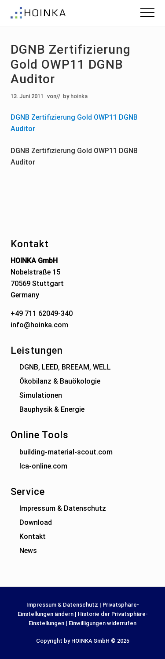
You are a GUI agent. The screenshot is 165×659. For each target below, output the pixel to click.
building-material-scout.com (66, 452)
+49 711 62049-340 (42, 313)
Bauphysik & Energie (51, 409)
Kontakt (32, 536)
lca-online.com (43, 466)
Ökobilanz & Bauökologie (59, 381)
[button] (147, 13)
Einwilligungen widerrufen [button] (102, 623)
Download (35, 522)
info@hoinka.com (39, 325)
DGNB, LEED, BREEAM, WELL (65, 367)
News (28, 550)
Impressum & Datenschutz (62, 508)
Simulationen (40, 395)
